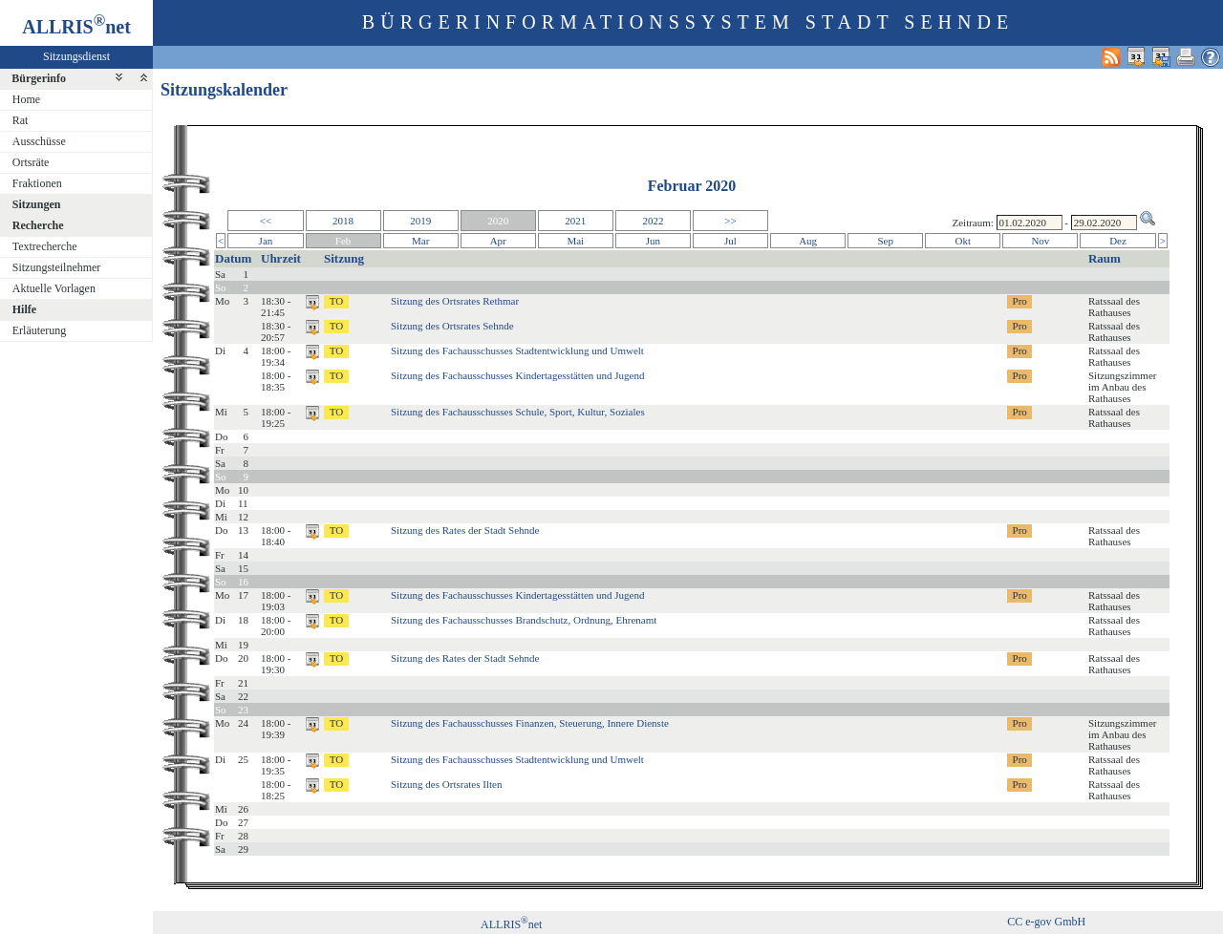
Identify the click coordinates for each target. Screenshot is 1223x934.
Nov (1040, 240)
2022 (652, 220)
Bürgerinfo (38, 78)
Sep (885, 240)
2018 (343, 220)
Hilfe (24, 309)
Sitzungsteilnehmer (56, 267)
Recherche (38, 225)
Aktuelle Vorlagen (54, 288)
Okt (963, 240)
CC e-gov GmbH (1046, 921)
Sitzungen (36, 204)
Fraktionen (37, 183)
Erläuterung (39, 330)
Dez (1117, 240)
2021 (575, 220)
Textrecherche (44, 246)
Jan (266, 240)
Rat (20, 120)
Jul (730, 240)
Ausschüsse (39, 141)
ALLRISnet (511, 924)
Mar (420, 240)
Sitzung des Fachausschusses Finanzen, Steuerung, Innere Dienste (530, 723)
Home (26, 99)
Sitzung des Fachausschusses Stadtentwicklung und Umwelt (517, 350)
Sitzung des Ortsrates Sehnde (452, 325)
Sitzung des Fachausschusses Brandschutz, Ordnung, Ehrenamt (523, 620)
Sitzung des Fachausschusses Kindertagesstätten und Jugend (517, 375)
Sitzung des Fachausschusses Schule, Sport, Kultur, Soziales (518, 411)
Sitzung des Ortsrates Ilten (446, 784)
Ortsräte (31, 162)
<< (265, 220)
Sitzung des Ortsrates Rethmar (455, 301)
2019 (420, 220)
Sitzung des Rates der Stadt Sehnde (465, 530)
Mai (575, 240)
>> (730, 220)
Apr (498, 240)
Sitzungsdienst (76, 56)
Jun (653, 240)
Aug (808, 240)
